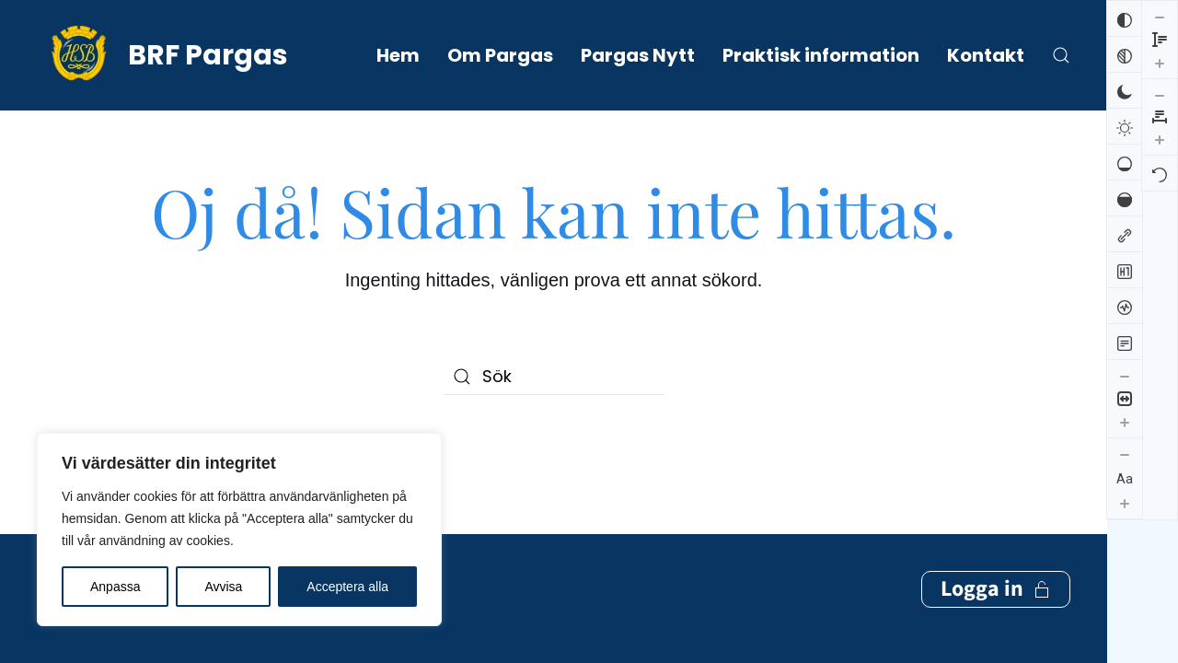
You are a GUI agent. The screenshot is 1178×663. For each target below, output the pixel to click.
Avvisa (223, 586)
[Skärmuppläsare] (1124, 305)
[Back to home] (162, 55)
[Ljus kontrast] (1124, 126)
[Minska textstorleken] (1124, 454)
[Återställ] (1159, 94)
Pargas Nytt (638, 55)
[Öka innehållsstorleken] (1124, 421)
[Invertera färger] (1124, 18)
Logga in (996, 514)
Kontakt (985, 55)
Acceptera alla (347, 586)
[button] (1061, 55)
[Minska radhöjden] (1124, 535)
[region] (239, 529)
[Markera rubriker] (1124, 269)
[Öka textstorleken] (1124, 502)
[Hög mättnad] (1124, 198)
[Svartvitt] (1124, 54)
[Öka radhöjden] (1124, 581)
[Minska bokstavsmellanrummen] (1159, 16)
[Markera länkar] (1124, 233)
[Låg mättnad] (1124, 162)
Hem (398, 55)
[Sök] (554, 376)
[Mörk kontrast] (1124, 90)
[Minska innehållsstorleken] (1124, 375)
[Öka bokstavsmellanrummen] (1159, 60)
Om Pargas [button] (500, 55)
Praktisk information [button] (820, 55)
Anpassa (115, 586)
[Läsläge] (1124, 341)
